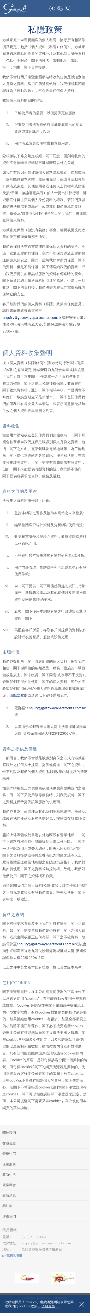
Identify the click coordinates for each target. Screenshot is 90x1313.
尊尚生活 (9, 1174)
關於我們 (9, 1133)
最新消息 (9, 1195)
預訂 (75, 7)
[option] (27, 1278)
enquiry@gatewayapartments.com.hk (31, 317)
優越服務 (9, 1164)
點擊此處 (20, 695)
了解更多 (48, 1306)
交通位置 (9, 1143)
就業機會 (9, 1185)
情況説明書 (14, 1255)
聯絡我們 (9, 1216)
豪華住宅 (9, 1153)
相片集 (7, 1206)
